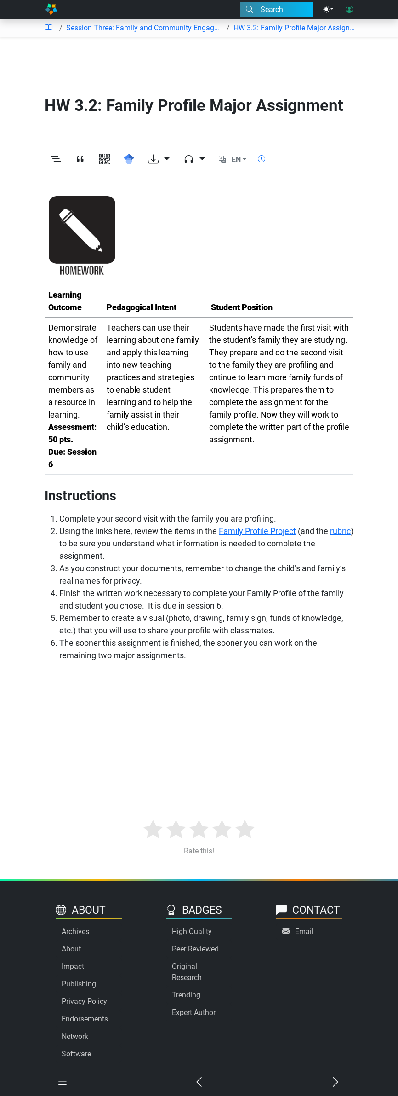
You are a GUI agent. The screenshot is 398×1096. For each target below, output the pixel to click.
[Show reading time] (261, 159)
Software (76, 1054)
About (71, 949)
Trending (186, 995)
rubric (340, 531)
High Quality (192, 931)
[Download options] (159, 160)
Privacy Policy (84, 1001)
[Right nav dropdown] (230, 9)
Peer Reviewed (195, 949)
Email (304, 931)
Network (75, 1036)
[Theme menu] (328, 9)
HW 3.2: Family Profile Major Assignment (295, 27)
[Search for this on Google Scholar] (129, 160)
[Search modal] (276, 9)
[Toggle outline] (56, 160)
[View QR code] (104, 160)
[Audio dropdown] (194, 160)
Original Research (187, 972)
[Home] (51, 9)
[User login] (349, 9)
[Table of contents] (48, 28)
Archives (75, 931)
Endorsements (85, 1019)
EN (236, 159)
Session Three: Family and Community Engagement (144, 27)
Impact (73, 966)
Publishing (79, 984)
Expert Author (194, 1012)
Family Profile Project (257, 531)
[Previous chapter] (199, 1082)
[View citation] (80, 160)
